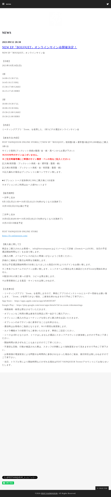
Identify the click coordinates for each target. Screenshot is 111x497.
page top (102, 488)
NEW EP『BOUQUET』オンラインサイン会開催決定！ (39, 47)
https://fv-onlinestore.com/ (15, 236)
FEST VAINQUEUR (49, 493)
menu (6, 4)
